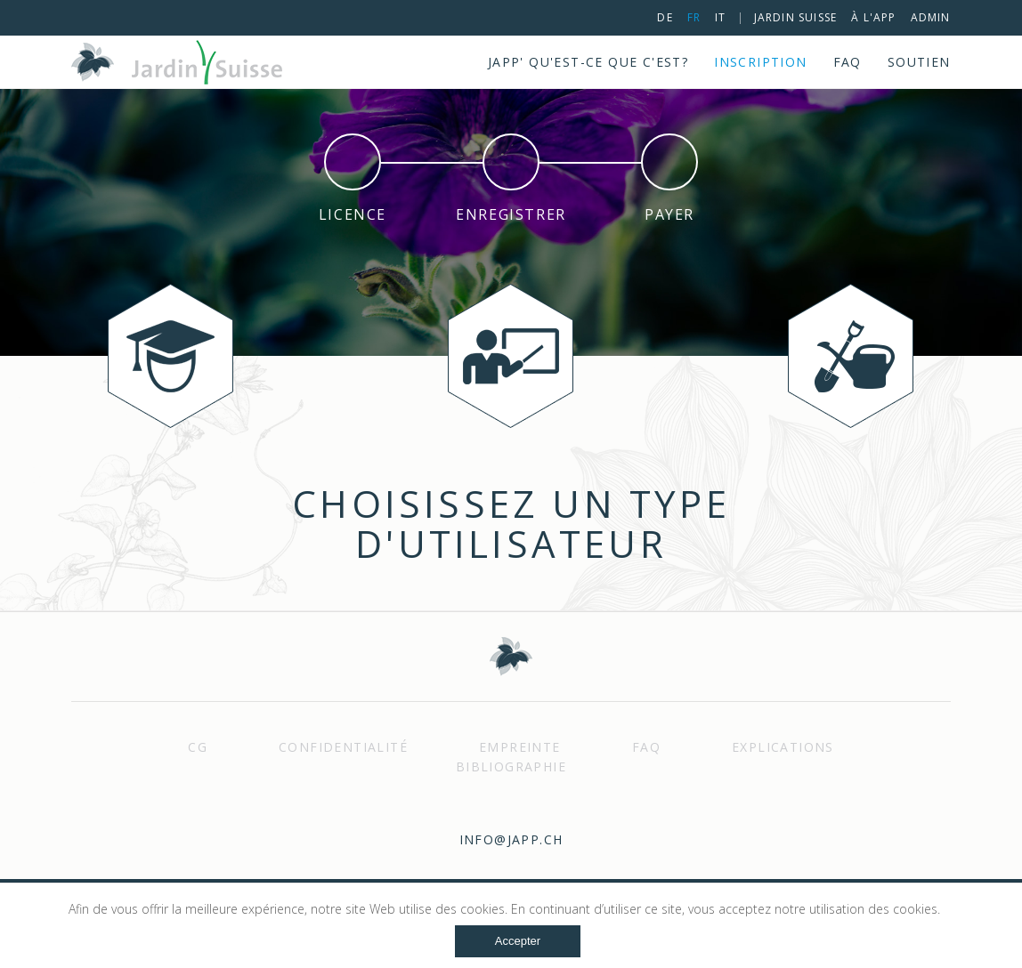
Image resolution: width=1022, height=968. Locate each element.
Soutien (919, 61)
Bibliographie (511, 766)
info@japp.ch (511, 839)
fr (694, 17)
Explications (783, 746)
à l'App (873, 17)
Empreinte (520, 746)
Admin (931, 17)
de (664, 17)
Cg (197, 746)
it (720, 17)
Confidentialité (343, 746)
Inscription (760, 61)
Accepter (517, 941)
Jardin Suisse (796, 17)
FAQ (847, 61)
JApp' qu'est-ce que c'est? (588, 61)
